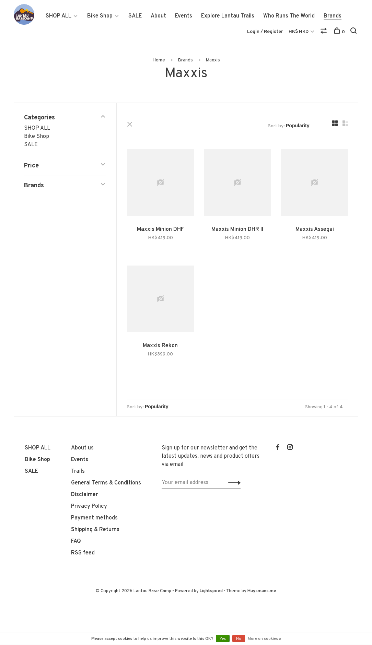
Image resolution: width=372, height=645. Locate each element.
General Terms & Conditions (106, 483)
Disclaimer (84, 494)
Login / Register (265, 32)
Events (183, 16)
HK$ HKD (299, 32)
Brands (332, 16)
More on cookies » (264, 639)
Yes (223, 639)
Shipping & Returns (95, 529)
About (158, 16)
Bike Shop (100, 16)
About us (82, 448)
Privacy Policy (89, 506)
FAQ (76, 541)
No (238, 639)
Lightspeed (211, 591)
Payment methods (94, 518)
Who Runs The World (289, 16)
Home (158, 60)
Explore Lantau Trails (227, 16)
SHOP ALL (58, 16)
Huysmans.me (261, 591)
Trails (78, 471)
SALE (135, 16)
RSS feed (83, 553)
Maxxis (213, 60)
